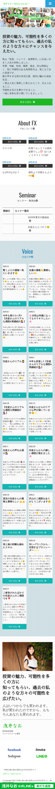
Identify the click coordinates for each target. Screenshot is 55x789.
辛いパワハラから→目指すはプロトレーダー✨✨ (39, 547)
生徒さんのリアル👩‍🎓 (14, 361)
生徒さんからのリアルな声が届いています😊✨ (39, 410)
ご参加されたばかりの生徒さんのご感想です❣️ (13, 595)
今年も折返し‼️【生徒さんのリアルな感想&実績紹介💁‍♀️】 (40, 364)
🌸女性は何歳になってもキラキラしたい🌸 (39, 318)
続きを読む (26, 102)
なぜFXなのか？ (10, 172)
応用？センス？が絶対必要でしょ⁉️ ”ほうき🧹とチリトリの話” (40, 151)
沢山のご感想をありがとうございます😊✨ (40, 501)
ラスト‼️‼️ (7, 148)
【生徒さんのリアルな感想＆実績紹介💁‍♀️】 (13, 410)
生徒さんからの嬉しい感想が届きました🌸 (39, 453)
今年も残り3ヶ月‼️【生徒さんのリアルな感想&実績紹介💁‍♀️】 (14, 318)
